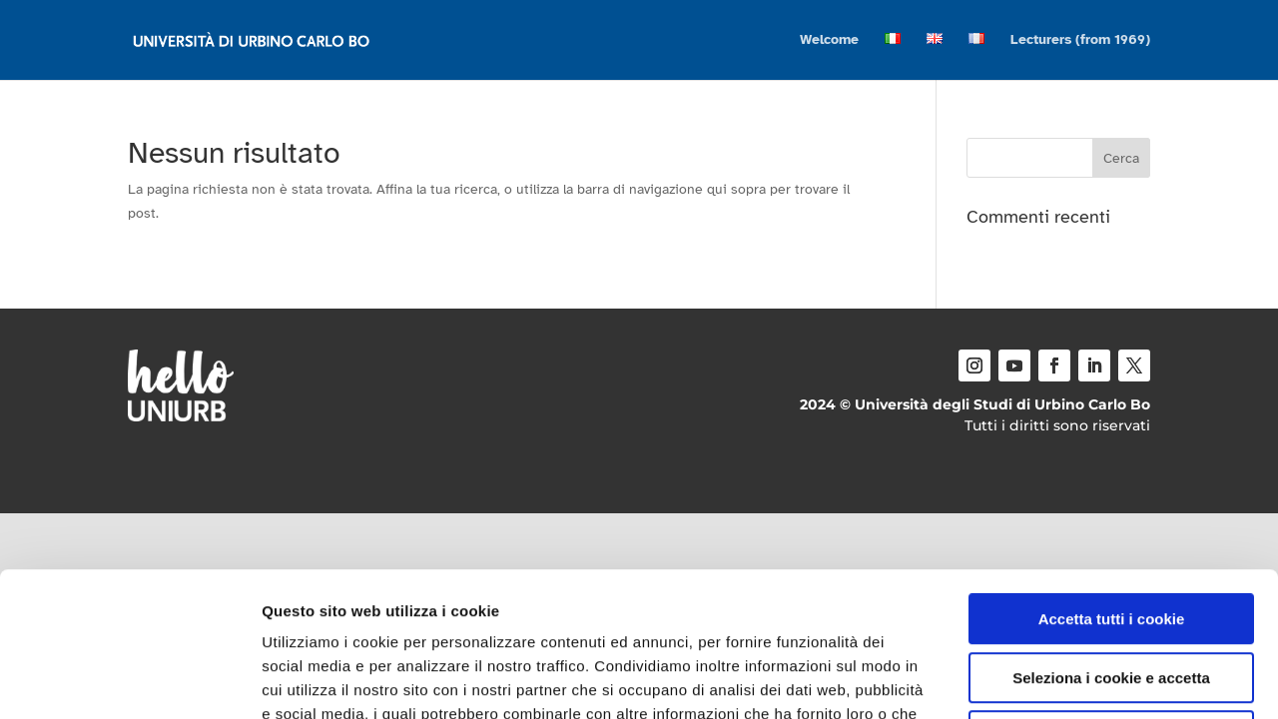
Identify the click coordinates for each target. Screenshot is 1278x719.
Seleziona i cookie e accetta (1111, 533)
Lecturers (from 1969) (1080, 40)
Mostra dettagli (1050, 679)
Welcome (829, 40)
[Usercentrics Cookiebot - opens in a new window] (129, 680)
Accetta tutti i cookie (1111, 474)
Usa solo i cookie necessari (1111, 591)
